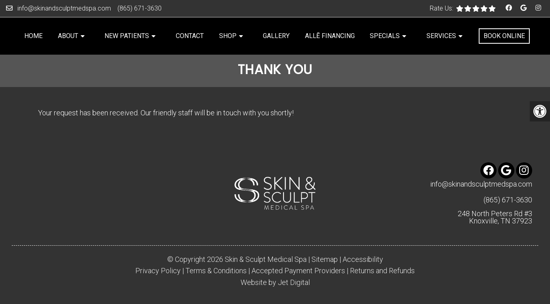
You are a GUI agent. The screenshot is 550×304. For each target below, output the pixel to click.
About (68, 36)
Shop (228, 36)
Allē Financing (330, 36)
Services (441, 36)
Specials (385, 36)
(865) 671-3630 (139, 8)
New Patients (126, 36)
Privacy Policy (158, 270)
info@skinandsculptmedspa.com (64, 8)
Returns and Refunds (382, 270)
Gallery (276, 36)
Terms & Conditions (216, 270)
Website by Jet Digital (275, 282)
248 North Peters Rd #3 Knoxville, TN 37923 (495, 217)
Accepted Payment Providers (298, 270)
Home (33, 36)
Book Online (504, 36)
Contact (190, 36)
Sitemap (324, 259)
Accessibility (363, 259)
